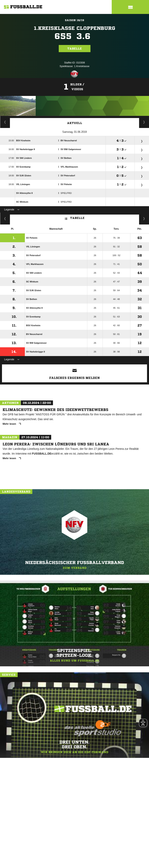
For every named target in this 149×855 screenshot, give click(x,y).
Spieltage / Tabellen (144, 122)
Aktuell (74, 123)
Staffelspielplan (5, 122)
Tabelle (74, 48)
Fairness (5, 218)
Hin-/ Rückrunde (144, 218)
